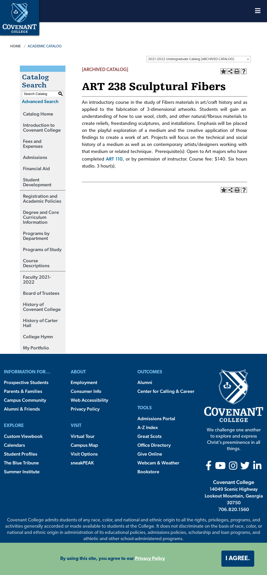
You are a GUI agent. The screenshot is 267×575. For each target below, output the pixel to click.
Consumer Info (86, 391)
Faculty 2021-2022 (37, 279)
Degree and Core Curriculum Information (41, 217)
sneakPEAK (82, 462)
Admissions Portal (156, 418)
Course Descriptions (36, 263)
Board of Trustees (41, 293)
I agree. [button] (238, 558)
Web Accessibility (89, 400)
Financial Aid (36, 168)
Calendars (14, 445)
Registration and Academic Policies (42, 198)
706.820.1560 (233, 509)
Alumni (144, 382)
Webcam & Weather (158, 462)
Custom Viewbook (23, 436)
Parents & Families (23, 391)
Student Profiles (20, 454)
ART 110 (114, 159)
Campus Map (84, 445)
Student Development (37, 182)
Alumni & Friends (22, 409)
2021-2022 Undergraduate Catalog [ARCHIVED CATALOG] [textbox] (191, 59)
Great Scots (149, 436)
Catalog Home (38, 114)
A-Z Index (147, 427)
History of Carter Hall (40, 323)
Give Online (149, 454)
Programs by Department (36, 236)
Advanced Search (40, 101)
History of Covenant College (42, 307)
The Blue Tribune (21, 462)
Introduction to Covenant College (42, 127)
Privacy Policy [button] (150, 558)
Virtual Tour (83, 436)
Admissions (35, 157)
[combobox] (199, 59)
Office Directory (154, 445)
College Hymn (38, 336)
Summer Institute (22, 471)
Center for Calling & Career (166, 391)
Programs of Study (42, 249)
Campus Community (25, 400)
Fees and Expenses (33, 143)
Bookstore (148, 471)
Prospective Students (26, 382)
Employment (84, 382)
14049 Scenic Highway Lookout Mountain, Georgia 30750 (234, 495)
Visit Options (84, 454)
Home (15, 46)
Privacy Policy (85, 409)
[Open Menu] (257, 12)
